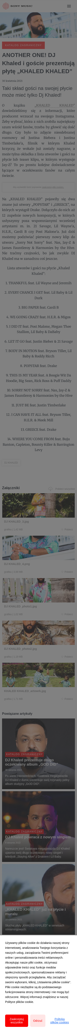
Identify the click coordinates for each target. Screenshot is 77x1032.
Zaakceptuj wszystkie (17, 1020)
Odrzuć (37, 1020)
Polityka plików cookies (59, 1020)
